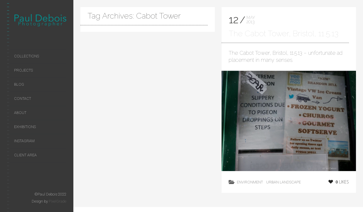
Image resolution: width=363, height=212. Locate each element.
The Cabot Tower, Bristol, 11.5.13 (283, 33)
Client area (25, 155)
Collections (26, 56)
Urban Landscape (283, 182)
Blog (19, 84)
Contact (22, 98)
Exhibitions (25, 127)
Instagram (24, 141)
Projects (23, 70)
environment (250, 182)
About (20, 112)
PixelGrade (57, 201)
